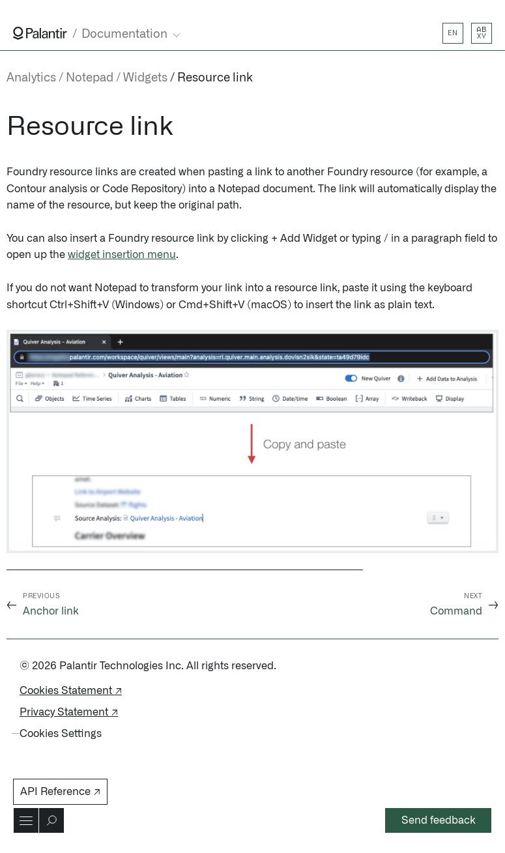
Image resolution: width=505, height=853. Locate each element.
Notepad (89, 78)
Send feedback (438, 820)
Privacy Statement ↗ (69, 712)
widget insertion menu (122, 255)
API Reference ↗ (60, 792)
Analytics (31, 78)
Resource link (215, 78)
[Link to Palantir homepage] (40, 33)
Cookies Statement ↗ (71, 691)
